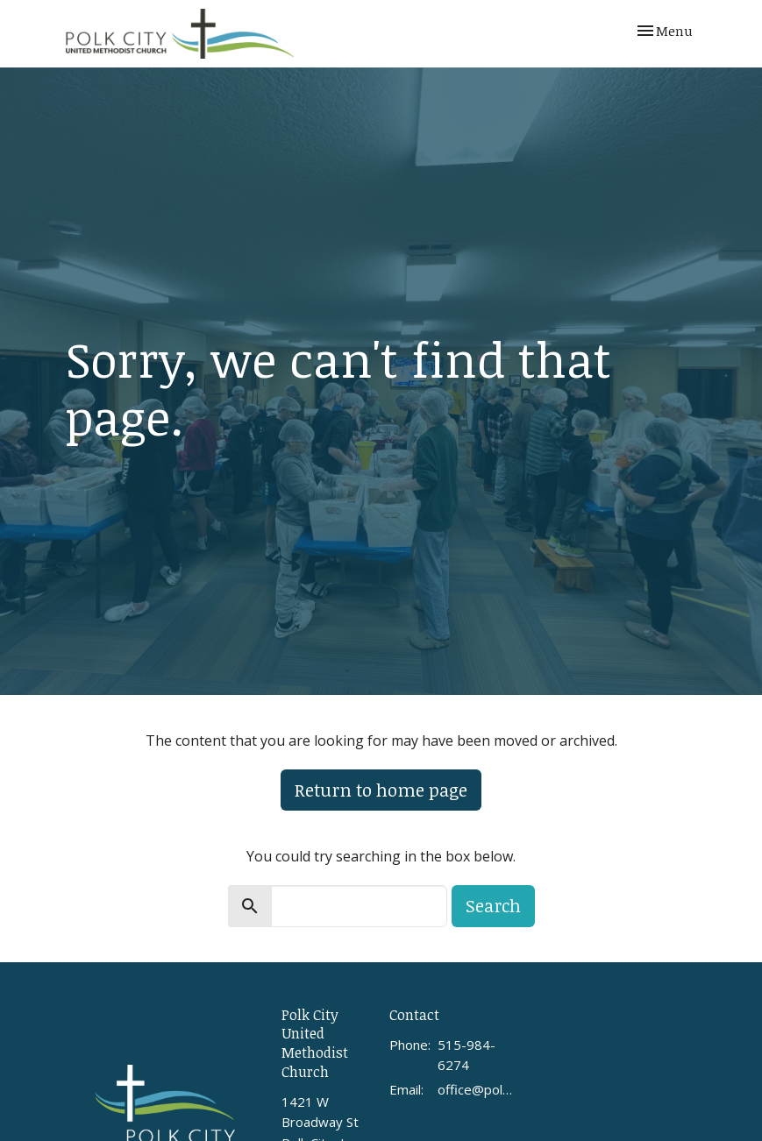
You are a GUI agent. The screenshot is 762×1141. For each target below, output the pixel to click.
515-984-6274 (466, 1055)
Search (493, 905)
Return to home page (381, 789)
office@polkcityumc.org (477, 1089)
